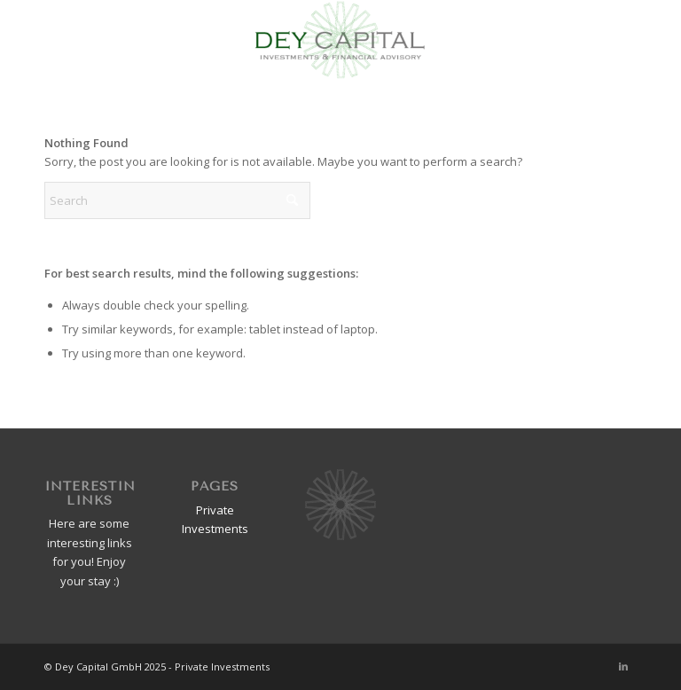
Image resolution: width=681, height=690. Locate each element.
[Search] (177, 200)
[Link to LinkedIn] (623, 666)
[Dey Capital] (340, 40)
